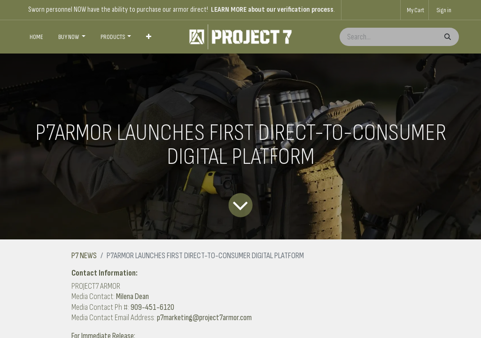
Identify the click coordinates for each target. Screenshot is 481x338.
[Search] (446, 37)
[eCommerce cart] (414, 10)
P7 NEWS (84, 256)
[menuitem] (36, 37)
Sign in (443, 10)
